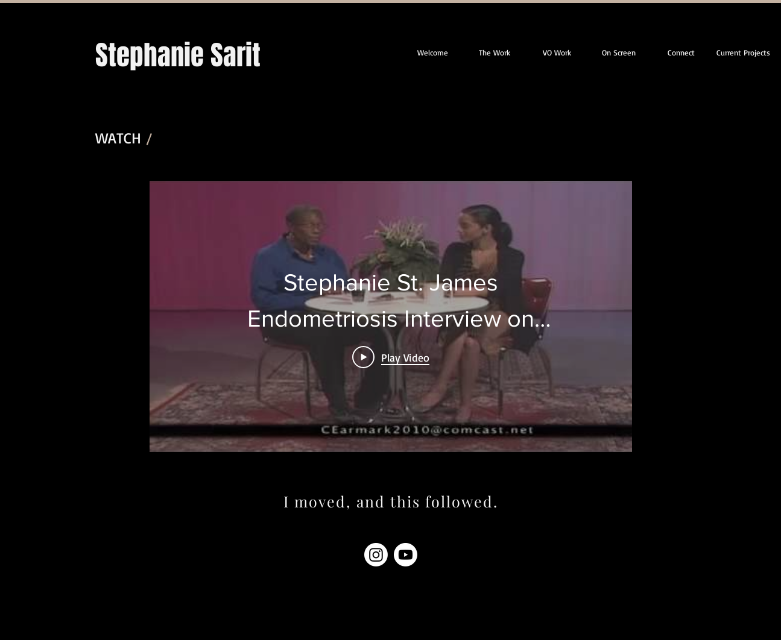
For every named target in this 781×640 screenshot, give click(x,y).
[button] (743, 52)
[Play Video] (390, 357)
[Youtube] (405, 554)
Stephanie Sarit (178, 55)
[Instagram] (376, 554)
